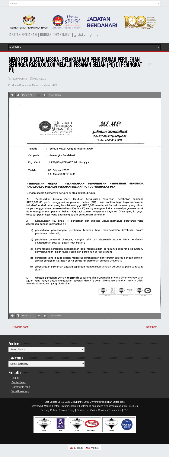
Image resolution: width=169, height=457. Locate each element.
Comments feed (20, 386)
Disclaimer (82, 410)
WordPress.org (20, 391)
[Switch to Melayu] (92, 447)
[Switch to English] (76, 447)
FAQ (126, 410)
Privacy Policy (67, 410)
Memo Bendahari (21, 85)
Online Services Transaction (106, 410)
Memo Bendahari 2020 (45, 85)
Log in (15, 377)
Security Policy (48, 410)
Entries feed (18, 382)
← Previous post (18, 326)
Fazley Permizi (19, 78)
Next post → (153, 326)
